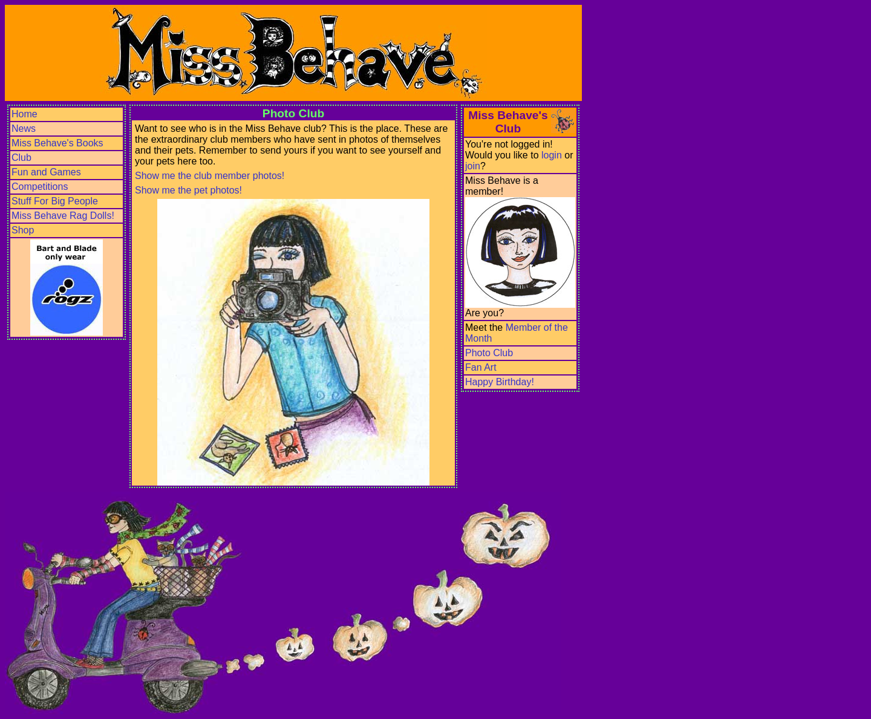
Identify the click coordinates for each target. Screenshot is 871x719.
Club (21, 157)
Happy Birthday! (499, 382)
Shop (22, 230)
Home (24, 114)
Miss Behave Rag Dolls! (62, 215)
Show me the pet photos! (188, 190)
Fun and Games (46, 172)
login (551, 155)
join (472, 166)
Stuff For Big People (54, 201)
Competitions (39, 186)
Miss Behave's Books (57, 143)
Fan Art (481, 367)
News (23, 128)
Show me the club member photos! (209, 176)
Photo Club (489, 353)
